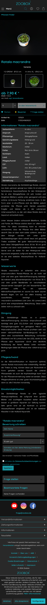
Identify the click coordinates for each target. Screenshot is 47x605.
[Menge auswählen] (9, 105)
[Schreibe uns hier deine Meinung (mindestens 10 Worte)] (23, 448)
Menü (7, 8)
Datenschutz (32, 561)
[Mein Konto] (31, 8)
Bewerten (20, 112)
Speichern (8, 468)
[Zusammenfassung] (23, 435)
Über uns (24, 553)
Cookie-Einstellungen (16, 561)
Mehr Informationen (32, 593)
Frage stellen (37, 112)
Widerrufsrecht (18, 565)
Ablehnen (7, 601)
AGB (32, 553)
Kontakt (14, 553)
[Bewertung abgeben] (23, 441)
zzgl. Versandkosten (16, 98)
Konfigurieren (38, 601)
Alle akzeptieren (21, 601)
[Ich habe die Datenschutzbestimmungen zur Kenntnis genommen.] (3, 461)
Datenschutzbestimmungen (26, 461)
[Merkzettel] (37, 8)
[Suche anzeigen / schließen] (25, 8)
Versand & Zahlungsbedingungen (22, 557)
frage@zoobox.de (23, 513)
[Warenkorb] (43, 8)
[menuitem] (6, 8)
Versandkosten (8, 545)
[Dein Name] (23, 428)
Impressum (31, 565)
